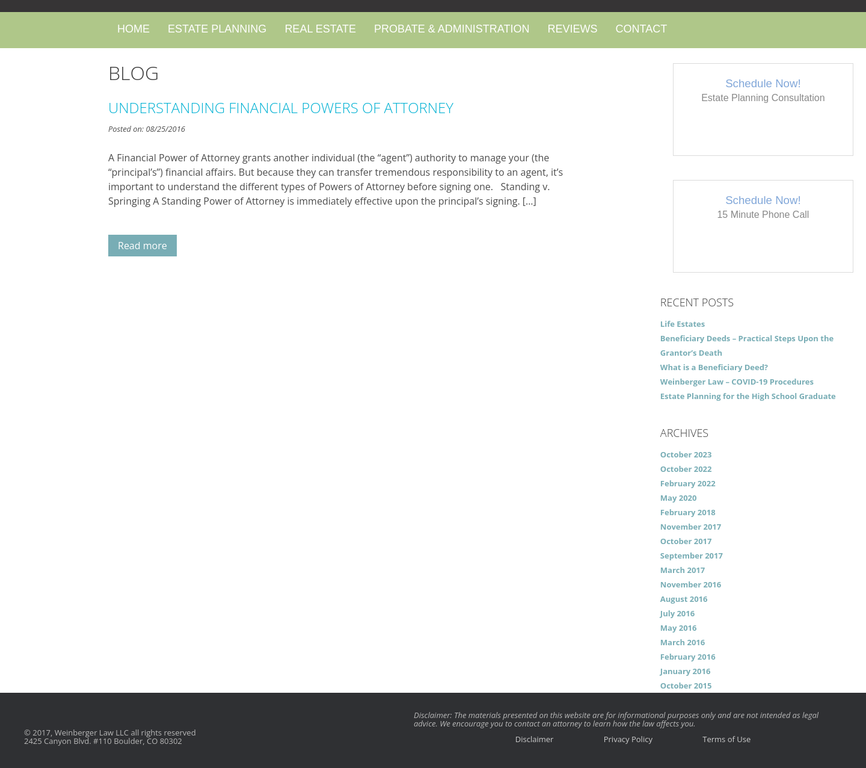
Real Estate (320, 29)
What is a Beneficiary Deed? (714, 367)
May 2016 (678, 627)
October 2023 (686, 454)
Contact (641, 29)
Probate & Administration (451, 29)
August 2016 (684, 598)
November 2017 (690, 526)
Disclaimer (534, 739)
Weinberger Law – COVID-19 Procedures (737, 381)
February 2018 (688, 512)
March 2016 (682, 642)
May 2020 (678, 497)
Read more (142, 245)
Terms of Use (726, 739)
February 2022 (688, 483)
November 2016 (690, 584)
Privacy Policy (628, 739)
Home (133, 29)
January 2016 (685, 671)
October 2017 (686, 541)
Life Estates (682, 323)
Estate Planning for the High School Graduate (748, 396)
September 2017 (691, 555)
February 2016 (688, 656)
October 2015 (686, 685)
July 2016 (677, 613)
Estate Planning (217, 29)
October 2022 (686, 468)
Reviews (572, 29)
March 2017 (682, 570)
